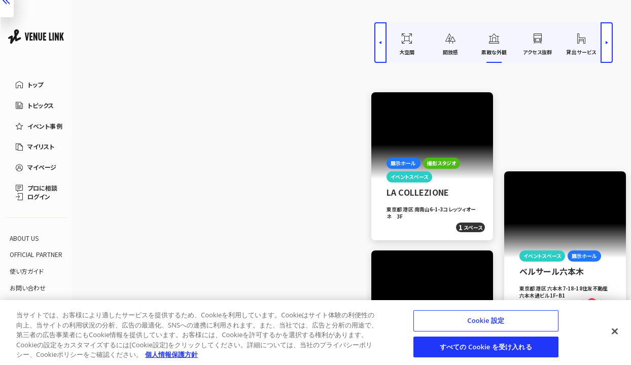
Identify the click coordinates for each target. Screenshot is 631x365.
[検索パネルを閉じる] (366, 182)
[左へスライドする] (380, 42)
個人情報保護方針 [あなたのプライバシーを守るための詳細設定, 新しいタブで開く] (171, 354)
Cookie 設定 (485, 320)
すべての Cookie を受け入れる (486, 346)
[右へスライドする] (607, 42)
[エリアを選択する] (124, 54)
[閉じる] (615, 331)
